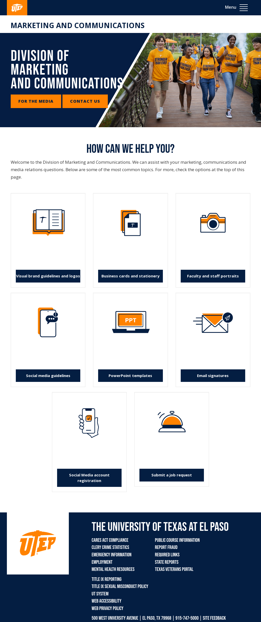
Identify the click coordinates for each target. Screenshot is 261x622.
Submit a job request (171, 474)
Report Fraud (166, 547)
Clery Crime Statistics (110, 547)
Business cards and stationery (130, 275)
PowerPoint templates (130, 375)
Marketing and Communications (77, 25)
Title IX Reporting (107, 579)
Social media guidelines (48, 375)
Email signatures (213, 375)
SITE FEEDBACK (214, 618)
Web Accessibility (107, 601)
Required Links (167, 555)
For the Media (36, 101)
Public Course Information (177, 540)
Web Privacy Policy (108, 608)
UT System (100, 594)
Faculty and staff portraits (213, 275)
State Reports (166, 562)
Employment (102, 562)
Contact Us (85, 101)
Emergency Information (112, 555)
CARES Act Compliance (110, 540)
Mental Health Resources (113, 569)
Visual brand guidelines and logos (48, 275)
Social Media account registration (89, 477)
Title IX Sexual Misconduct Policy (120, 586)
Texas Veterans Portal (174, 569)
